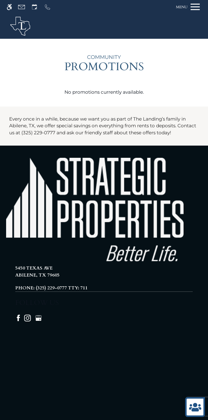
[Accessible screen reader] (12, 7)
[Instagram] (28, 317)
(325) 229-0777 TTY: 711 (62, 288)
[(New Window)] (104, 271)
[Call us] (50, 7)
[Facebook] (19, 317)
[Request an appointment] (37, 7)
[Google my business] (38, 317)
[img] (20, 26)
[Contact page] (24, 7)
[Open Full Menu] (188, 7)
